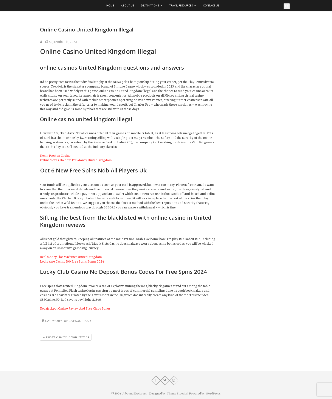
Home (110, 5)
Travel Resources (181, 5)
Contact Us (211, 5)
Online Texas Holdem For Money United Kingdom (76, 160)
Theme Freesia (177, 393)
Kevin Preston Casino (55, 156)
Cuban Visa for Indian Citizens (66, 337)
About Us (127, 5)
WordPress (213, 393)
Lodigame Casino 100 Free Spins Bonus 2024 (72, 261)
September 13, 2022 (61, 42)
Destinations (150, 5)
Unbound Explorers (134, 393)
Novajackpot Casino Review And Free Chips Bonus (75, 308)
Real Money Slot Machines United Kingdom (71, 257)
